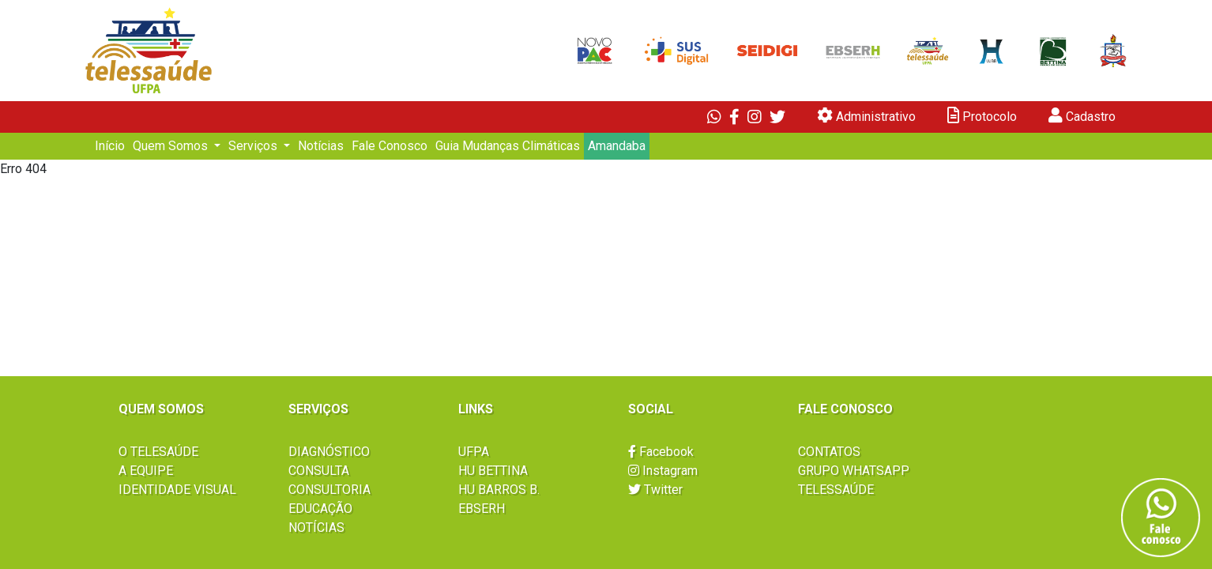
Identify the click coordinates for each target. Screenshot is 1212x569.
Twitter (655, 489)
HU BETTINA (493, 470)
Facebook (661, 451)
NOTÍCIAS (316, 527)
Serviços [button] (254, 145)
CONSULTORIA (329, 489)
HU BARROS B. (499, 489)
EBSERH (481, 508)
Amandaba (617, 145)
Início (110, 145)
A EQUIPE (146, 470)
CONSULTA (318, 470)
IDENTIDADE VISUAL (177, 489)
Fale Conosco (389, 145)
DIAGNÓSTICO (329, 451)
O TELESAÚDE (158, 451)
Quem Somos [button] (172, 145)
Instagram (663, 470)
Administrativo (866, 115)
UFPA (473, 451)
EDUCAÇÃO (320, 508)
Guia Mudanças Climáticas (507, 145)
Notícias (321, 145)
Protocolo (982, 115)
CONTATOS (829, 451)
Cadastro (1082, 115)
